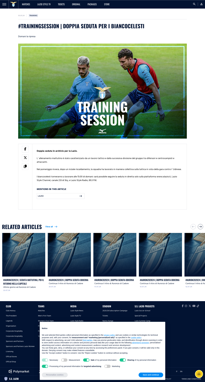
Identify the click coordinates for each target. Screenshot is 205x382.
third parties (87, 340)
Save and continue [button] (151, 375)
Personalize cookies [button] (55, 375)
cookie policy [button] (136, 337)
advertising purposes (140, 343)
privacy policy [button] (109, 335)
